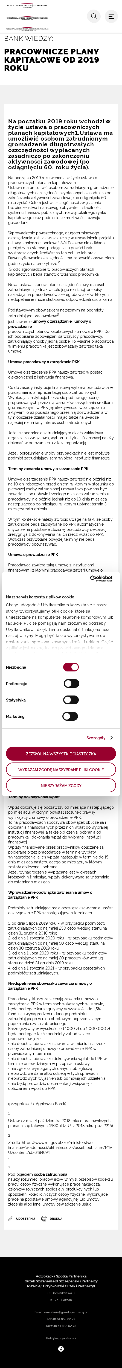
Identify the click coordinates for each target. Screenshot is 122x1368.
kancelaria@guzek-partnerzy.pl (66, 1312)
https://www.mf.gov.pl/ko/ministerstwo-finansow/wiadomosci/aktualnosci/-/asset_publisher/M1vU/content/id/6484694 (60, 1147)
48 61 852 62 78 (64, 1326)
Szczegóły (96, 737)
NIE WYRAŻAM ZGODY (61, 785)
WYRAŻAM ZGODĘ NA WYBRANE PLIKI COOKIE (61, 769)
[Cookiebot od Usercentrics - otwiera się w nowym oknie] (88, 578)
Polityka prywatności (61, 1338)
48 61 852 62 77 (64, 1319)
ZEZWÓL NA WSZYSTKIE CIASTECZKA (61, 753)
